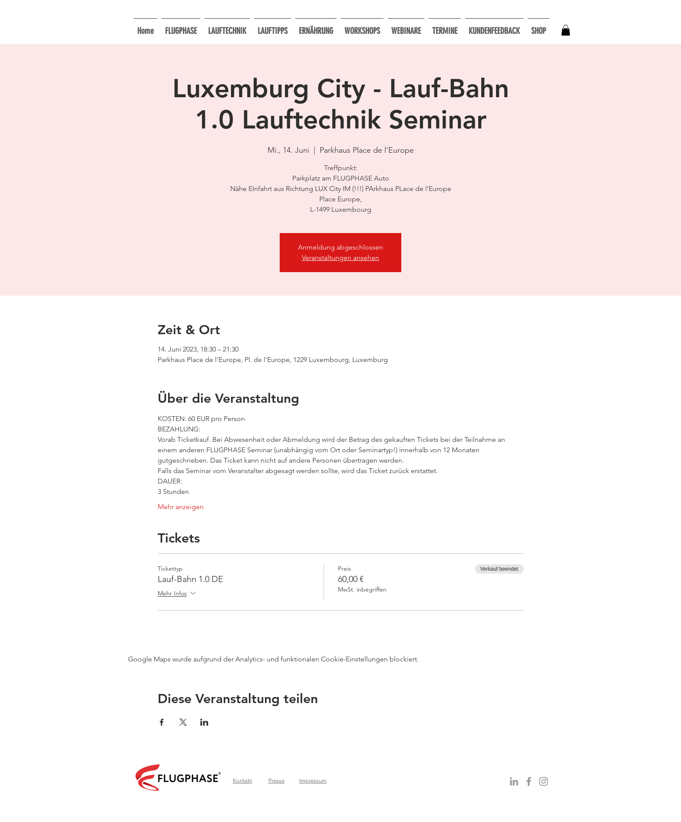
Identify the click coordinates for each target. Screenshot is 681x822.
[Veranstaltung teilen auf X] (183, 722)
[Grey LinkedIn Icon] (514, 781)
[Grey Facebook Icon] (529, 781)
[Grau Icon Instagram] (543, 781)
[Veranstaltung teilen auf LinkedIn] (204, 722)
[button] (362, 27)
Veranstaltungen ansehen (340, 257)
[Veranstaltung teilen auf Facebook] (162, 722)
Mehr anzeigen (181, 507)
